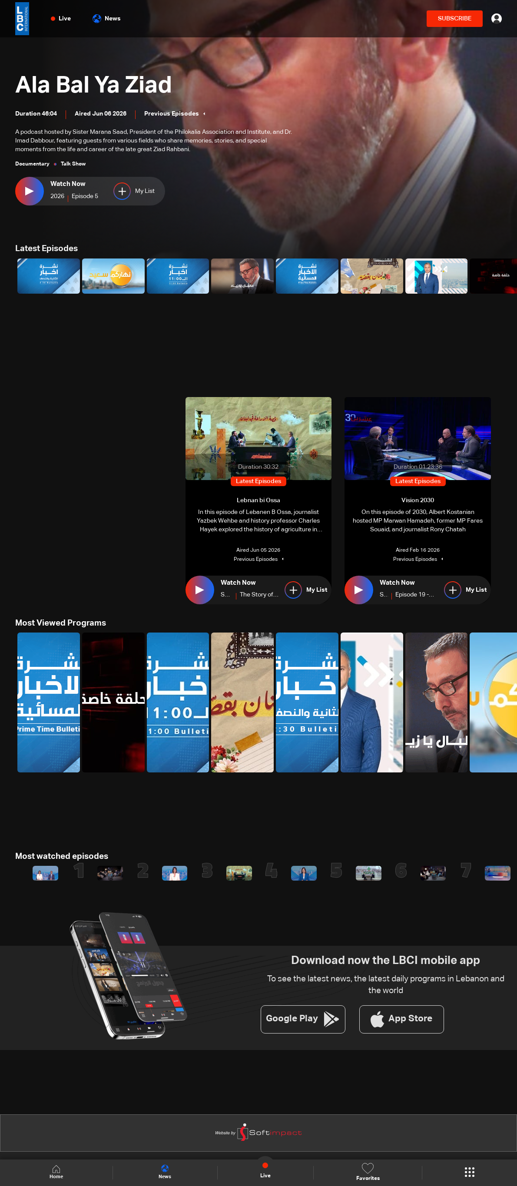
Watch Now (66, 185)
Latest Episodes (45, 248)
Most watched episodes (59, 856)
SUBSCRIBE (454, 19)
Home (56, 1172)
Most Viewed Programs (59, 622)
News (107, 18)
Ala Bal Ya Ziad (97, 85)
